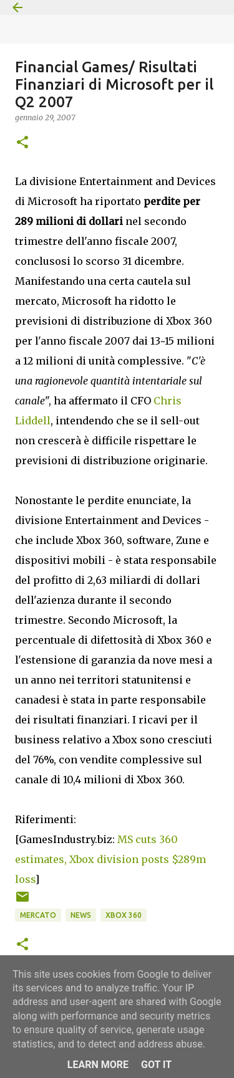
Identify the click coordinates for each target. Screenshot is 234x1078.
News (81, 915)
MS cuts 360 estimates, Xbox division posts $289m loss (110, 859)
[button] (22, 143)
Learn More (98, 1065)
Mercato (38, 915)
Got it (156, 1065)
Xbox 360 (123, 915)
